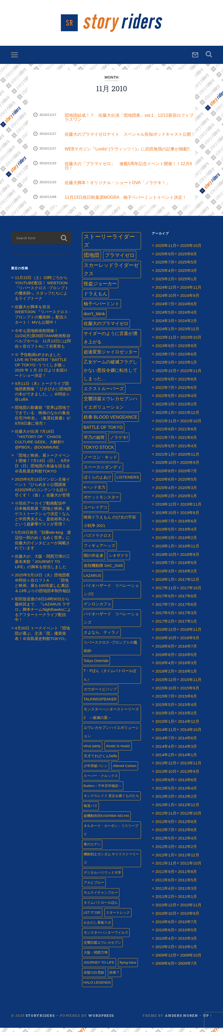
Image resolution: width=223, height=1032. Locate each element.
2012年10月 (190, 817)
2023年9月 (164, 350)
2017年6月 (187, 608)
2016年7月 (187, 650)
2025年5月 (187, 266)
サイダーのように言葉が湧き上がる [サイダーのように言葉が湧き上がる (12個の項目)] (110, 342)
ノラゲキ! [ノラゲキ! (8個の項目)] (119, 441)
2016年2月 (164, 675)
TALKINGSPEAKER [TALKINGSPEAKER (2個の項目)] (100, 703)
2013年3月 (164, 801)
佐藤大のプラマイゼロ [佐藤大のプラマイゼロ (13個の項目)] (106, 327)
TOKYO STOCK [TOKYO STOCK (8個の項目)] (99, 451)
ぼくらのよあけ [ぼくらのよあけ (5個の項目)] (97, 481)
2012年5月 (164, 842)
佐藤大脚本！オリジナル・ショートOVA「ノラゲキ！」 (117, 187)
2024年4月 (187, 316)
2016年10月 (166, 642)
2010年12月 (166, 909)
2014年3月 (187, 750)
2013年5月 (164, 792)
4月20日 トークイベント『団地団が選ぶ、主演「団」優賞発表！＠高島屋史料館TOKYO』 (42, 637)
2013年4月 (187, 792)
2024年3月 (164, 325)
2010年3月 (187, 942)
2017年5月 (164, 617)
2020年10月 (166, 467)
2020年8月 (164, 475)
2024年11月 (190, 291)
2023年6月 (187, 358)
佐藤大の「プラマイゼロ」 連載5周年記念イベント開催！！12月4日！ (128, 170)
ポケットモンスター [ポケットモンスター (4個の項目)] (101, 501)
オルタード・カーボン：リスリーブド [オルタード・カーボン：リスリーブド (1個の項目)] (111, 834)
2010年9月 (189, 917)
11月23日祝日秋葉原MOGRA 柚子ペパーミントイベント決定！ (125, 201)
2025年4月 (164, 274)
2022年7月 (164, 391)
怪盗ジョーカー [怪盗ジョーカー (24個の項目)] (100, 288)
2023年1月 (187, 366)
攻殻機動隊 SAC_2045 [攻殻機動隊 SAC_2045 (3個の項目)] (103, 570)
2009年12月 (166, 959)
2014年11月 (166, 734)
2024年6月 (187, 308)
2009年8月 (164, 967)
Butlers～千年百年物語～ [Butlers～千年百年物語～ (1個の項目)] (103, 790)
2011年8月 (187, 875)
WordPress (101, 1020)
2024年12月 (166, 291)
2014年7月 (164, 742)
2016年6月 (164, 659)
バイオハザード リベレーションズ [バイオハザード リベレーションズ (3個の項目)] (111, 622)
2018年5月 (187, 567)
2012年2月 (187, 850)
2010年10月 (166, 917)
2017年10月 (190, 592)
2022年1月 (164, 416)
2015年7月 (164, 700)
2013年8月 (164, 784)
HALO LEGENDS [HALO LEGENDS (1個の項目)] (97, 987)
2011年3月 (187, 892)
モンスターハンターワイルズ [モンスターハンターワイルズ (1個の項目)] (106, 937)
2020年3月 (187, 492)
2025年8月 (187, 258)
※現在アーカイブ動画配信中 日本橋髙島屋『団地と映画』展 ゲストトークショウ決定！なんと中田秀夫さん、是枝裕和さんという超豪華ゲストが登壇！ (42, 518)
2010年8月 (164, 926)
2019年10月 (166, 517)
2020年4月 (164, 492)
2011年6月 (164, 884)
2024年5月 (164, 316)
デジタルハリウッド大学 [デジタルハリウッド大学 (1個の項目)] (102, 877)
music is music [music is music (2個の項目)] (118, 750)
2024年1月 (164, 333)
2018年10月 (166, 558)
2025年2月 (164, 283)
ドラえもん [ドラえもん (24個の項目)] (95, 298)
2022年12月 (166, 375)
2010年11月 (190, 909)
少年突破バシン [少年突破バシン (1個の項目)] (96, 770)
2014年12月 (188, 725)
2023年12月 (188, 333)
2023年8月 (187, 350)
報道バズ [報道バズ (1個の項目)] (90, 810)
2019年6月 (187, 525)
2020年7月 (187, 475)
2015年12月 (166, 684)
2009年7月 (187, 967)
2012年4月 (187, 842)
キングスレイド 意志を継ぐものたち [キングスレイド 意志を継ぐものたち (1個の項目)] (111, 800)
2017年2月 (164, 625)
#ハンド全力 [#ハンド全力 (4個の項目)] (94, 491)
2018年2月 (187, 575)
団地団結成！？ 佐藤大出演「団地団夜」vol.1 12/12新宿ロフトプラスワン (129, 121)
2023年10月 (190, 341)
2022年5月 (164, 400)
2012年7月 (164, 834)
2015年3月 (164, 717)
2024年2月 (187, 325)
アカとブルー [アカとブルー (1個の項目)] (94, 887)
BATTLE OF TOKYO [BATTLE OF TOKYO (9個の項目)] (103, 431)
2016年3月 (187, 667)
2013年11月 (190, 767)
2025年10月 (190, 249)
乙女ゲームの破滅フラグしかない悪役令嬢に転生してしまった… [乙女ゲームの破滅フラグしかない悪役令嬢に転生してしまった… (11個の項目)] (110, 374)
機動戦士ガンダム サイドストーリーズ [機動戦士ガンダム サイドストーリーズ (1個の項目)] (111, 862)
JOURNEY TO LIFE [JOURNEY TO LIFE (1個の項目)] (99, 967)
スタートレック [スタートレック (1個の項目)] (118, 917)
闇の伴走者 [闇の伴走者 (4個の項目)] (93, 559)
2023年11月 (166, 341)
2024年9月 (189, 300)
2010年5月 (187, 934)
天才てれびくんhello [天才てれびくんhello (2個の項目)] (100, 760)
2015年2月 (187, 717)
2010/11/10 (47, 167)
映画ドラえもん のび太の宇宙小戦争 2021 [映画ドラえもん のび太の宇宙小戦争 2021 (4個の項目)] (110, 525)
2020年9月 (189, 467)
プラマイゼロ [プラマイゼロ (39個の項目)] (120, 259)
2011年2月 (164, 901)
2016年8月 (164, 650)
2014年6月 (187, 742)
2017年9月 (164, 600)
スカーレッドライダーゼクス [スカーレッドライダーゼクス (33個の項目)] (111, 274)
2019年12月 (166, 508)
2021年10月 (190, 425)
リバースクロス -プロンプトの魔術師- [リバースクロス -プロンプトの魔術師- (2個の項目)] (111, 650)
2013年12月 (166, 767)
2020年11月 (188, 458)
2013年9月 (189, 775)
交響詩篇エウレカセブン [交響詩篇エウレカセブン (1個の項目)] (102, 947)
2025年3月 (187, 274)
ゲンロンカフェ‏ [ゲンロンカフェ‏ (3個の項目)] (97, 608)
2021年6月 (187, 441)
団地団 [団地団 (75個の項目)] (91, 259)
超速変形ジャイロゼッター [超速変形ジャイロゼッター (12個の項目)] (110, 356)
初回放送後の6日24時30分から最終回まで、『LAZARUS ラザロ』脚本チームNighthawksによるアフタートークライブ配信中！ (43, 613)
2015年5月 (164, 708)
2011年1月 (187, 901)
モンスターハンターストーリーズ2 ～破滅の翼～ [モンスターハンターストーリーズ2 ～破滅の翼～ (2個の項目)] (111, 717)
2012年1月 (164, 859)
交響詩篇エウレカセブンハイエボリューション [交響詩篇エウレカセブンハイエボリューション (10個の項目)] (110, 407)
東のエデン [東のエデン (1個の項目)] (92, 848)
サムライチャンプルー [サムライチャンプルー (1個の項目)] (101, 897)
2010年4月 (164, 942)
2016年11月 (190, 634)
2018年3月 (164, 575)
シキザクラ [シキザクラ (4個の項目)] (118, 559)
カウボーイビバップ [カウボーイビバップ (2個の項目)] (100, 693)
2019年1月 (164, 550)
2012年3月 (164, 850)
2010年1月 (187, 951)
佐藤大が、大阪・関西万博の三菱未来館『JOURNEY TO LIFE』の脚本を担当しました (42, 565)
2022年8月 (187, 383)
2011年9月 (164, 875)
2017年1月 (187, 625)
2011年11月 (166, 867)
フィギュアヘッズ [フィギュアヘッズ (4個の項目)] (99, 549)
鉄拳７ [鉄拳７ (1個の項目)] (114, 977)
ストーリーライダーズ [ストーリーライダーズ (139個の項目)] (109, 245)
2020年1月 (187, 500)
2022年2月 (187, 408)
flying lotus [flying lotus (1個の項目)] (128, 967)
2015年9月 (189, 692)
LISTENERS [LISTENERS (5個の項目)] (127, 481)
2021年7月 (164, 441)
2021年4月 (187, 450)
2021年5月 (164, 450)
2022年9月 (164, 383)
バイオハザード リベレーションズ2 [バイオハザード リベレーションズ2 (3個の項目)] (111, 594)
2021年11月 (166, 425)
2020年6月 (164, 483)
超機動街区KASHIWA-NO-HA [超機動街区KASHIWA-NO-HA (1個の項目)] (106, 820)
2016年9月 (189, 642)
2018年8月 (189, 558)
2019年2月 (187, 542)
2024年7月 (164, 308)
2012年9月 (164, 825)
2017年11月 (166, 592)
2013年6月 (187, 784)
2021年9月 (164, 433)
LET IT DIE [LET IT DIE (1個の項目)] (92, 917)
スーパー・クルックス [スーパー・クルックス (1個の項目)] (101, 780)
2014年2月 (164, 759)
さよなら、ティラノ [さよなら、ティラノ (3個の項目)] (101, 636)
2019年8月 (189, 517)
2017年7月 (164, 608)
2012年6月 (187, 834)
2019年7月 (164, 525)
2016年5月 (187, 659)
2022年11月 (190, 375)
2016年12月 (166, 634)
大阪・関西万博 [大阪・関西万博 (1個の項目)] (96, 957)
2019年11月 (190, 508)
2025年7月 (164, 266)
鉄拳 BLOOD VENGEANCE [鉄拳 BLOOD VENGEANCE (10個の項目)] (111, 421)
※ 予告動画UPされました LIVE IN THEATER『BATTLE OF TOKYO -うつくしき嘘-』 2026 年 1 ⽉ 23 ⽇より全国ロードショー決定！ (41, 369)
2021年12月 (188, 416)
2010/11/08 (47, 201)
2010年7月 (187, 926)
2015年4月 (187, 708)
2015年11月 (190, 684)
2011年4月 (164, 892)
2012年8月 (187, 825)
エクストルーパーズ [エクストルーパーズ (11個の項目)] (104, 392)
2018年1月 (164, 583)
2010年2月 (164, 951)
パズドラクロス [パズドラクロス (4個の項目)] (97, 539)
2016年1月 (187, 675)
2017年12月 (188, 583)
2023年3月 (164, 366)
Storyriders (111, 25)
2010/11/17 (47, 119)
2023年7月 (164, 358)
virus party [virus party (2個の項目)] (92, 750)
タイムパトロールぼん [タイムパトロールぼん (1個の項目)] (101, 907)
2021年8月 (187, 433)
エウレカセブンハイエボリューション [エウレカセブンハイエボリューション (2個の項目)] (111, 736)
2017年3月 (187, 617)
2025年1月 (187, 283)
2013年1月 (164, 809)
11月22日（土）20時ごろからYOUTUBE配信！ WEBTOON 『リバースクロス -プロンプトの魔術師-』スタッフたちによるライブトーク (41, 292)
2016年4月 (164, 667)
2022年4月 (187, 400)
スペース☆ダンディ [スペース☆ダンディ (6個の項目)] (102, 471)
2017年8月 (187, 600)
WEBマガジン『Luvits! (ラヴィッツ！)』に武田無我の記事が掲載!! (127, 153)
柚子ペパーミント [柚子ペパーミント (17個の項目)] (101, 308)
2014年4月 (164, 750)
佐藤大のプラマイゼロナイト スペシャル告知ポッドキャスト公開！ (130, 138)
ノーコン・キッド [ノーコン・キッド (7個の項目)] (100, 461)
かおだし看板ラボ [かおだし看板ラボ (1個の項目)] (97, 927)
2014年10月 (190, 734)
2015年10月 (166, 692)
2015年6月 (187, 700)
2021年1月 (164, 458)
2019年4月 (187, 533)
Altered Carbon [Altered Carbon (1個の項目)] (124, 770)
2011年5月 (187, 884)
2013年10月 (166, 775)
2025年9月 (164, 258)
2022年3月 (164, 408)
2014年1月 (187, 759)
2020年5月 (187, 483)
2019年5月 (164, 533)
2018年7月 (164, 567)
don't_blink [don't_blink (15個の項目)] (94, 318)
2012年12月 (188, 809)
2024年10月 (166, 300)
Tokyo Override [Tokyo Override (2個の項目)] (96, 665)
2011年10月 (190, 867)
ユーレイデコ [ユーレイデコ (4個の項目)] (95, 511)
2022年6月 (187, 391)
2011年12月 (188, 859)
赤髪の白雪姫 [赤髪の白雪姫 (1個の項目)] (94, 977)
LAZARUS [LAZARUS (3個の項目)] (92, 580)
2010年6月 (164, 934)
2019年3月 (164, 542)
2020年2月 (164, 500)
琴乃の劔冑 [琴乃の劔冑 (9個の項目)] (94, 441)
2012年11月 (166, 817)
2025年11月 (166, 249)
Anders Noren (181, 1020)
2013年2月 (187, 801)
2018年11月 (188, 550)
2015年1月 (164, 725)
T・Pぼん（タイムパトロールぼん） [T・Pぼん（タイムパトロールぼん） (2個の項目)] (110, 679)
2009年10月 (190, 959)
